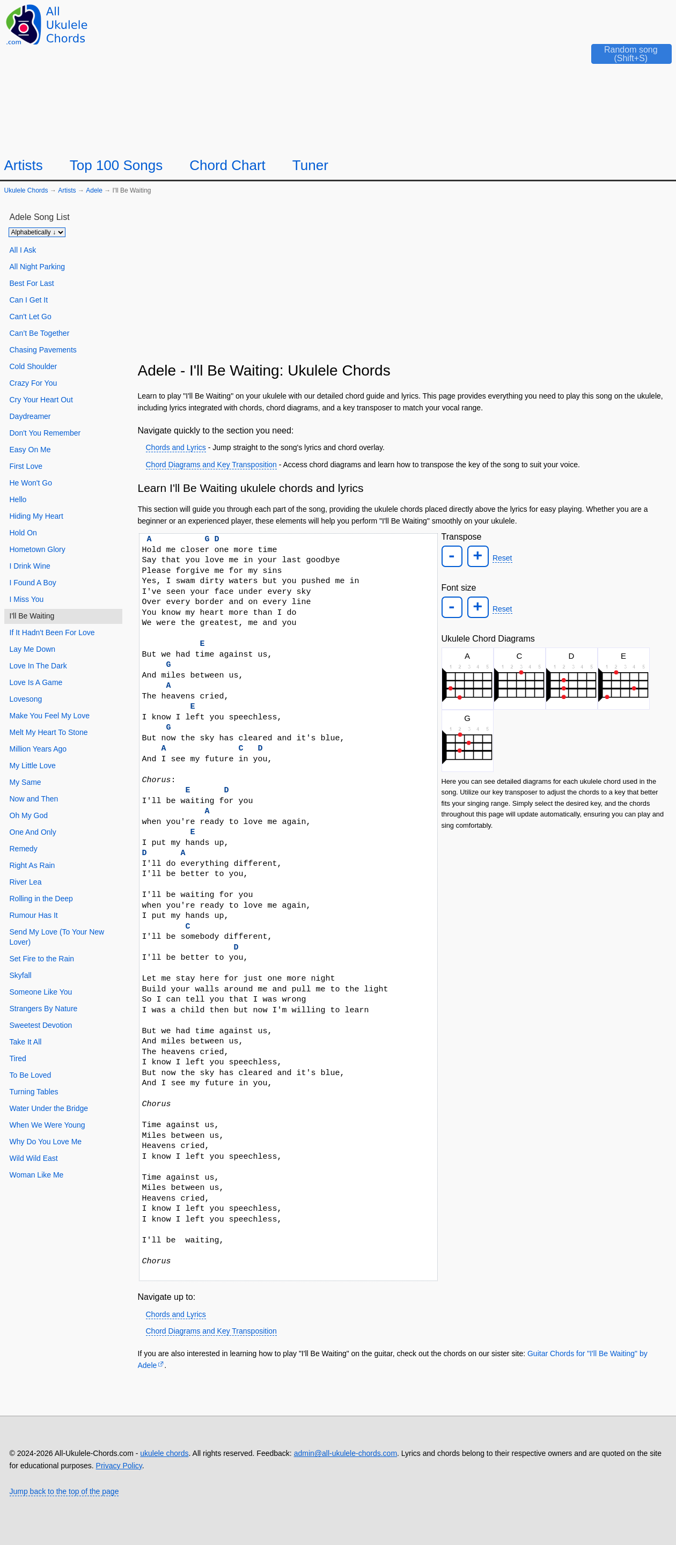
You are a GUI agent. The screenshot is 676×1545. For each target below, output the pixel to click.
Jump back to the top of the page (64, 1491)
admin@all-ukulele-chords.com (345, 1453)
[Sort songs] (37, 232)
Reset (502, 558)
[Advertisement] (403, 283)
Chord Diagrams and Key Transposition (211, 464)
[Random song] (623, 57)
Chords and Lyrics (176, 447)
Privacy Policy (119, 1465)
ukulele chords (164, 1453)
